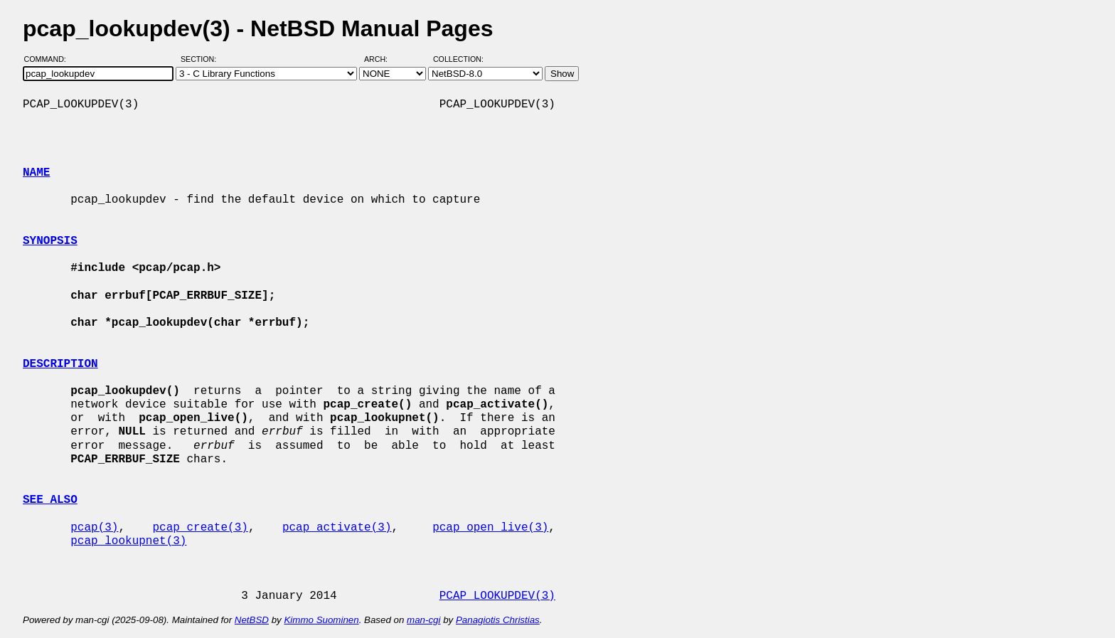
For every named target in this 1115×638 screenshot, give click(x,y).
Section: (202, 59)
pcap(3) (94, 528)
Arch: (382, 59)
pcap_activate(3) (337, 528)
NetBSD (252, 620)
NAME (36, 173)
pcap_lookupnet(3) (128, 541)
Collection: (458, 59)
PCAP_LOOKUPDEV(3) (497, 596)
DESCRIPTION (60, 364)
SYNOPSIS (50, 241)
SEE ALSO (50, 500)
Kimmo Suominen (321, 620)
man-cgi (423, 620)
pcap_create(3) (199, 528)
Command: (49, 59)
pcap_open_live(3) (490, 528)
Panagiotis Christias (498, 620)
